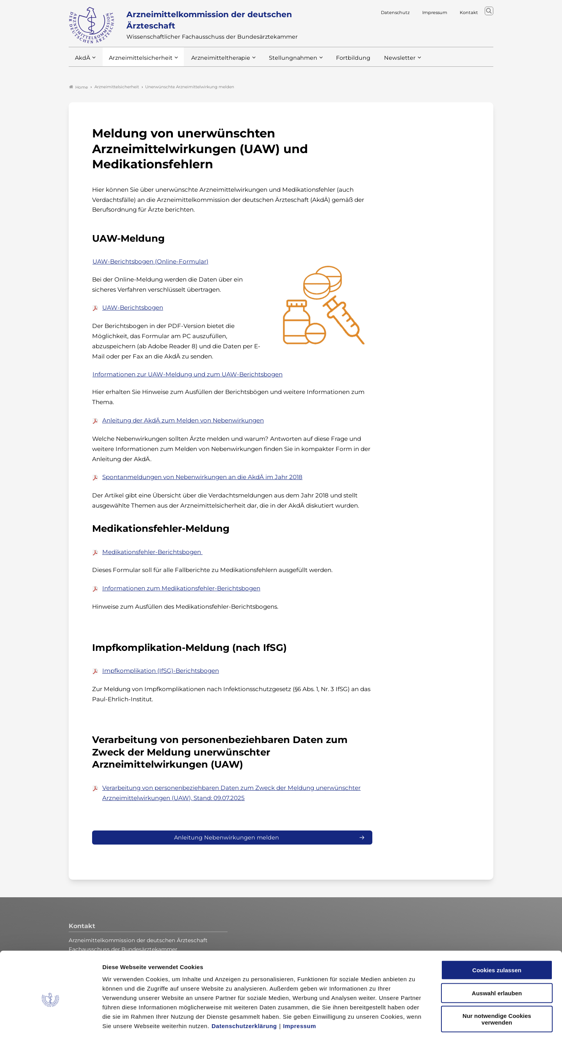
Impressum (299, 992)
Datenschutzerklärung (244, 992)
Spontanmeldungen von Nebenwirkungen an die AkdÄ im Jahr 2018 (202, 477)
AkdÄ (82, 62)
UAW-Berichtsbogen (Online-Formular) (150, 262)
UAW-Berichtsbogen (132, 308)
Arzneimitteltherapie (214, 62)
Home (78, 87)
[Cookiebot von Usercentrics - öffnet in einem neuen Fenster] (50, 1024)
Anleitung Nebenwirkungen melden (226, 838)
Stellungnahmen (282, 62)
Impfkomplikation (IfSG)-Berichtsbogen (160, 671)
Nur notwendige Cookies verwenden (496, 985)
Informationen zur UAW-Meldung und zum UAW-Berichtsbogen (187, 374)
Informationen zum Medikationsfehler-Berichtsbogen (181, 589)
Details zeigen (415, 1023)
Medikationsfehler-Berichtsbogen (152, 552)
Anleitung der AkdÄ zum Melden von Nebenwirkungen (183, 420)
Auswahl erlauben (497, 959)
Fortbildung (340, 62)
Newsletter (383, 62)
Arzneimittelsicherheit (138, 62)
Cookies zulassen (496, 936)
